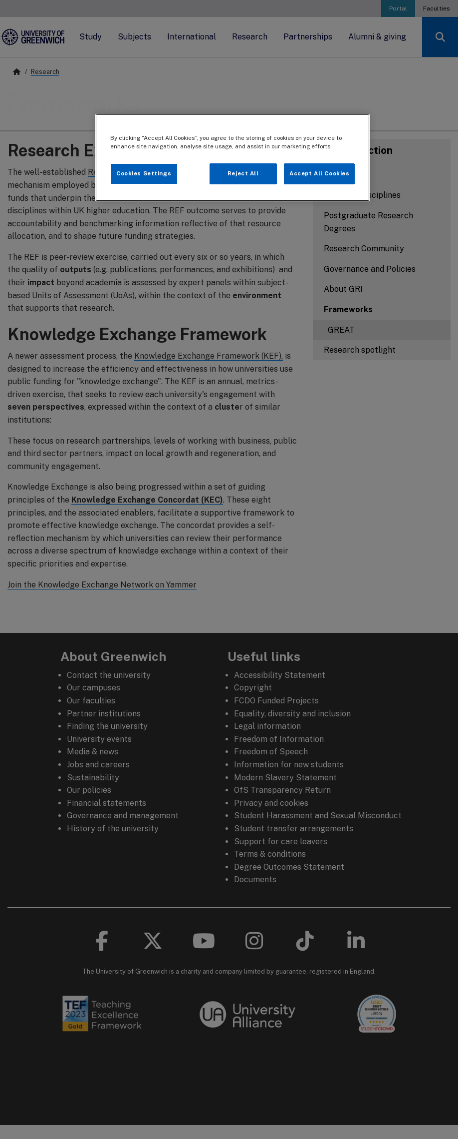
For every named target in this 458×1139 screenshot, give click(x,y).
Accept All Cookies (319, 173)
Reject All (243, 173)
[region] (232, 157)
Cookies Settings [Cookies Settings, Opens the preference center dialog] (143, 173)
